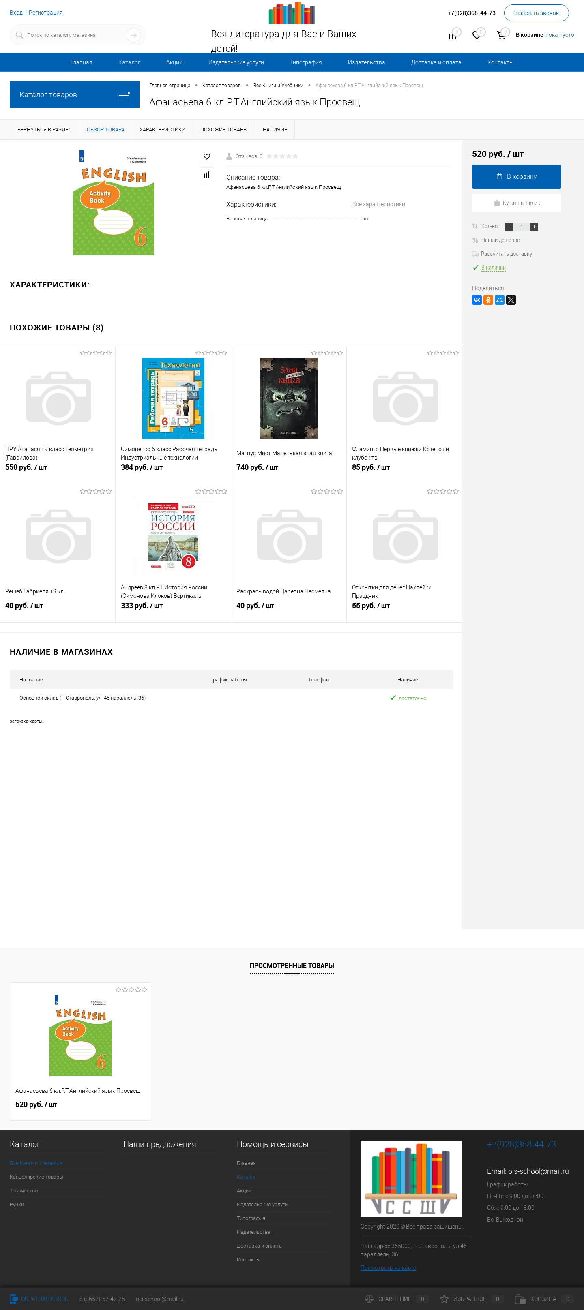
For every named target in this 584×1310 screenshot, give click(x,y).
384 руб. (173, 471)
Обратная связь (39, 1299)
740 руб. (288, 471)
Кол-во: (490, 226)
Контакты (500, 62)
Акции (174, 62)
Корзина (544, 1299)
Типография (306, 62)
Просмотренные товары (292, 965)
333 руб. (173, 609)
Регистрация (46, 12)
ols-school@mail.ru (538, 1171)
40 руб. (57, 609)
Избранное (472, 1299)
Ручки (17, 1204)
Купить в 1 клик (517, 203)
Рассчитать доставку (502, 253)
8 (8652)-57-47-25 (102, 1299)
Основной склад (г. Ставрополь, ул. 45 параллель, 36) (82, 698)
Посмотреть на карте (388, 1267)
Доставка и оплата (436, 62)
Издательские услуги (236, 62)
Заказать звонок (536, 13)
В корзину (517, 176)
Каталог (129, 62)
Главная (81, 62)
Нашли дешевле (496, 239)
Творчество (24, 1190)
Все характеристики (378, 204)
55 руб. (404, 609)
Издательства (366, 62)
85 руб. (404, 471)
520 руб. (36, 1104)
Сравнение (397, 1299)
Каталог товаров (74, 94)
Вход (16, 12)
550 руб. (57, 471)
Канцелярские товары (36, 1176)
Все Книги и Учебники (36, 1163)
